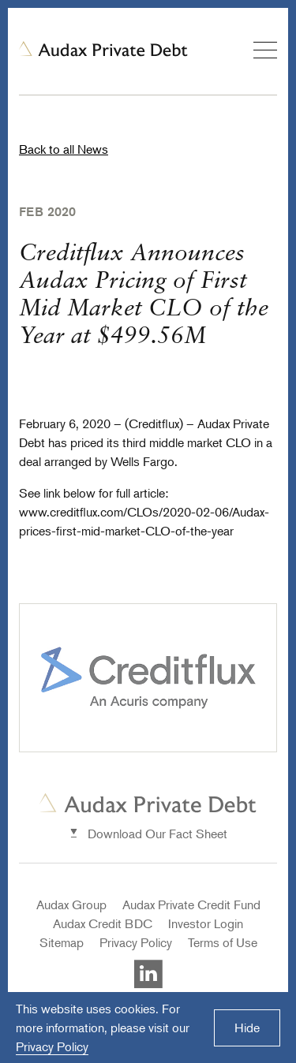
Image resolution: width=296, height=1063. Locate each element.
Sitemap (61, 942)
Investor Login (205, 923)
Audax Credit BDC (102, 923)
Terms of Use (222, 942)
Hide (247, 1027)
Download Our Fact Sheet (157, 833)
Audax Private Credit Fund (191, 904)
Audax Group (71, 904)
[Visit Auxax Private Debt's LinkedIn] (148, 984)
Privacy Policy (135, 942)
